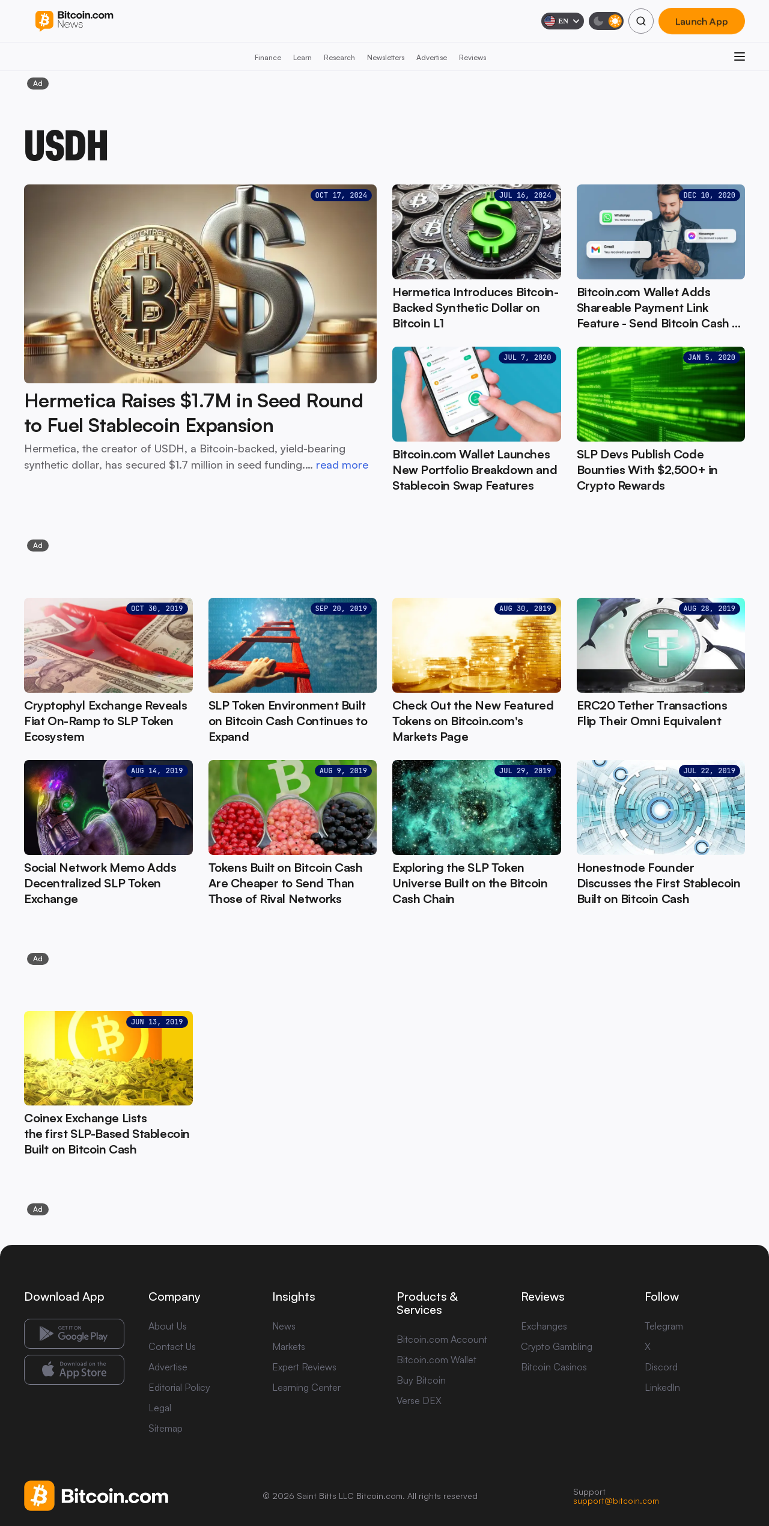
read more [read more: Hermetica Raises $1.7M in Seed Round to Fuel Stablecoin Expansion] (342, 464)
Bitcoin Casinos (554, 1367)
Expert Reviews (304, 1367)
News (284, 1326)
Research (339, 57)
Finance (268, 57)
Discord (661, 1367)
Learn (302, 57)
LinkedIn (662, 1387)
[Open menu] (739, 56)
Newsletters (385, 57)
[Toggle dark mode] (606, 21)
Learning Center (306, 1387)
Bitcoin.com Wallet (436, 1360)
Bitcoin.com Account (442, 1339)
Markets (288, 1346)
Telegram (664, 1326)
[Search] (641, 21)
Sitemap (165, 1428)
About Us (167, 1326)
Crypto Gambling (556, 1346)
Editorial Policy (179, 1387)
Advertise (431, 57)
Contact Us (172, 1346)
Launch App (701, 21)
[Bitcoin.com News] (74, 21)
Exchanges (544, 1326)
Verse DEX (419, 1400)
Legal (159, 1408)
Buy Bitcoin (421, 1380)
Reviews (472, 57)
